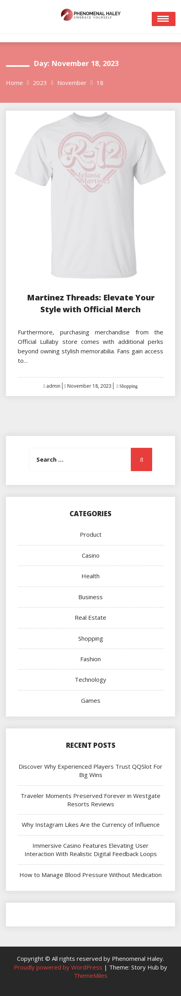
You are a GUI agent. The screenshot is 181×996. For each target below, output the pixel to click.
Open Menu (163, 19)
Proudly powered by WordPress (59, 967)
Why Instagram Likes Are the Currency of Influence (91, 824)
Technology (90, 679)
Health (90, 576)
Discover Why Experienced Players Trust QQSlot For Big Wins (90, 770)
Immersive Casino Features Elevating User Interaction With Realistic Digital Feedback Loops (91, 849)
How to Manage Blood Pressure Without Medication (90, 875)
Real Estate (90, 617)
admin (53, 386)
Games (90, 700)
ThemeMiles (90, 975)
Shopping (128, 386)
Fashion (90, 659)
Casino (91, 555)
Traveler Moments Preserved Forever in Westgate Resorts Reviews (90, 800)
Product (91, 534)
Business (90, 597)
